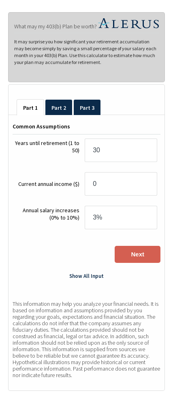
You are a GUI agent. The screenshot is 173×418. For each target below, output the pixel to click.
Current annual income (48, 184)
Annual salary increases (51, 214)
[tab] (30, 107)
